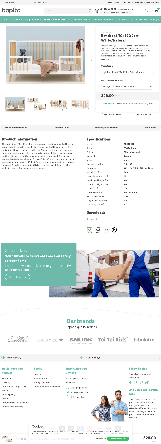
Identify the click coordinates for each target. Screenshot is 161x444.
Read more (105, 64)
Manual (92, 224)
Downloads (150, 132)
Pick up (5, 403)
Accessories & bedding (146, 19)
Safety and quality (43, 387)
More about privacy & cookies (112, 433)
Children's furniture (102, 19)
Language (128, 2)
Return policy (8, 399)
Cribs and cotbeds (11, 19)
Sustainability (40, 383)
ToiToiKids (106, 37)
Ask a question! (78, 402)
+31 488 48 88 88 (108, 9)
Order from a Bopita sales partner (15, 393)
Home (4, 26)
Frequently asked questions (15, 407)
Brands (117, 2)
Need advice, (112, 119)
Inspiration (71, 387)
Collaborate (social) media (47, 391)
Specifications (61, 132)
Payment (6, 383)
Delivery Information (106, 132)
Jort (30, 26)
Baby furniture (32, 19)
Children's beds (80, 19)
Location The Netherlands (147, 2)
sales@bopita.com (125, 9)
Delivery (6, 387)
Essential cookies (99, 439)
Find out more (17, 282)
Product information (16, 132)
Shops (109, 2)
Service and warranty (12, 411)
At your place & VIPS (76, 383)
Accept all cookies (118, 439)
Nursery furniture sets (56, 19)
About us (38, 379)
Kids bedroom (123, 19)
